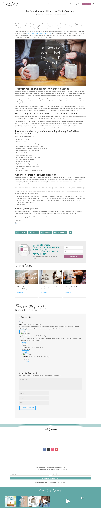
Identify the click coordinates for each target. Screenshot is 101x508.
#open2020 (57, 14)
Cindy (21, 324)
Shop (71, 4)
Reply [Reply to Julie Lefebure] (24, 343)
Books (57, 4)
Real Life (64, 14)
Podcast (65, 4)
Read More (20, 292)
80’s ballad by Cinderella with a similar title (38, 33)
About (49, 4)
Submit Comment (27, 408)
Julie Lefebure (40, 14)
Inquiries (77, 4)
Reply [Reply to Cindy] (23, 331)
